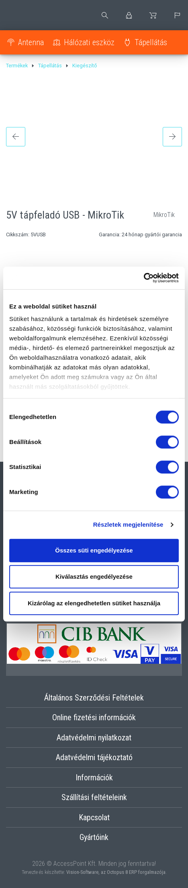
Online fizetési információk (94, 717)
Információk (94, 777)
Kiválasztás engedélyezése (94, 576)
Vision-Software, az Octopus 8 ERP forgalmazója (116, 872)
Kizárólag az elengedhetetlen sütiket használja (94, 603)
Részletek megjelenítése (128, 524)
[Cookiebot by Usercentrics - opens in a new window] (143, 278)
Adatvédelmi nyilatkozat (94, 737)
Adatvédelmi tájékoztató (94, 757)
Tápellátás (151, 42)
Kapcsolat (94, 817)
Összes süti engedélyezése (94, 550)
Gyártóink (94, 837)
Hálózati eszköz (89, 42)
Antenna (31, 42)
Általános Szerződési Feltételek (94, 697)
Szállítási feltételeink (94, 797)
